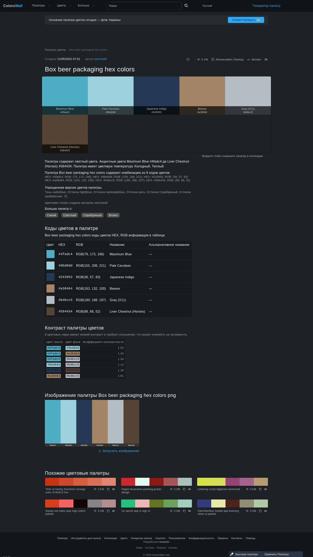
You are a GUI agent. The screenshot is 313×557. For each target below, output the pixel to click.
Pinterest (161, 548)
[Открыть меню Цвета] (70, 6)
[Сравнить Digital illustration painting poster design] (189, 489)
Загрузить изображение (118, 451)
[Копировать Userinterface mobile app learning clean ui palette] (260, 511)
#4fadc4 (65, 254)
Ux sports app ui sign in (135, 510)
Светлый (69, 215)
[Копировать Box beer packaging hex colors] (66, 196)
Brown (113, 215)
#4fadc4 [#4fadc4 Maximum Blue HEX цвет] (51, 251)
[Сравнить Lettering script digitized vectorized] (265, 489)
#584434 (65, 311)
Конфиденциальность (201, 538)
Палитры (38, 5)
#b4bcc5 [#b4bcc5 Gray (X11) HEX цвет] (51, 297)
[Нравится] (188, 60)
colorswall (100, 59)
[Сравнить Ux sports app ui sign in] (189, 511)
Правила (223, 538)
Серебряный (92, 215)
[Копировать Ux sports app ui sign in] (184, 511)
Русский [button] (207, 5)
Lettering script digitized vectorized (219, 489)
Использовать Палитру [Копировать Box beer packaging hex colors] (227, 59)
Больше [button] (83, 5)
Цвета (61, 5)
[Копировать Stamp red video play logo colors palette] (108, 511)
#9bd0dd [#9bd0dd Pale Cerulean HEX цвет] (51, 263)
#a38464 (65, 288)
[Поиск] (144, 6)
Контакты (236, 538)
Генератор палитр (266, 5)
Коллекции (110, 538)
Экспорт (254, 59)
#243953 (65, 277)
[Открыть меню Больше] (49, 6)
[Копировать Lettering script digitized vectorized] (260, 489)
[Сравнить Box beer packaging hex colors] (266, 59)
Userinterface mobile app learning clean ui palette (218, 512)
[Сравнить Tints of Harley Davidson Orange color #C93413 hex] (113, 489)
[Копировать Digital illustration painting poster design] (184, 489)
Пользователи (177, 538)
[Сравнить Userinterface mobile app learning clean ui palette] (265, 511)
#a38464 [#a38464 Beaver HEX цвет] (51, 285)
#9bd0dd (65, 265)
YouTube (149, 548)
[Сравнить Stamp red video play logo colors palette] (113, 511)
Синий (51, 215)
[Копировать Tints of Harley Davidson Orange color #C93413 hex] (108, 489)
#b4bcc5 (65, 300)
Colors (13, 6)
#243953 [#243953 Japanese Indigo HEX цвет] (51, 274)
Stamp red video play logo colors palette (65, 512)
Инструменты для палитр (86, 538)
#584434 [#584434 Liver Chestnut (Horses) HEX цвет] (51, 308)
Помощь (250, 538)
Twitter (139, 548)
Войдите (207, 156)
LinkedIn (172, 548)
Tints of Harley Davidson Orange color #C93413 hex (65, 491)
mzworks (164, 542)
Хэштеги (160, 538)
